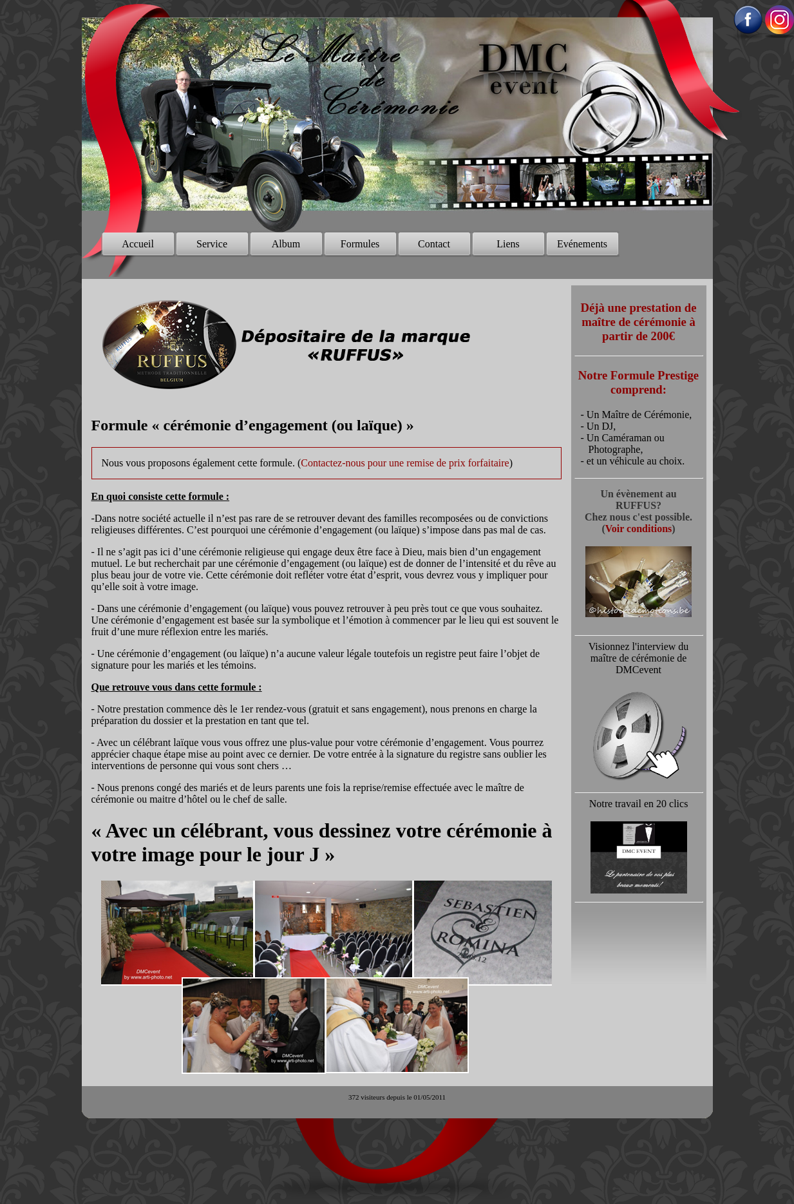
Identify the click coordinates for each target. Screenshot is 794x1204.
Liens (508, 243)
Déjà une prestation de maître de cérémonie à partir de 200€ (639, 322)
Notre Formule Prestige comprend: (638, 382)
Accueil (138, 243)
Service (211, 243)
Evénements (582, 243)
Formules (360, 243)
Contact (434, 243)
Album (286, 243)
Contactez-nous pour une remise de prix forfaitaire (405, 462)
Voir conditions (638, 528)
